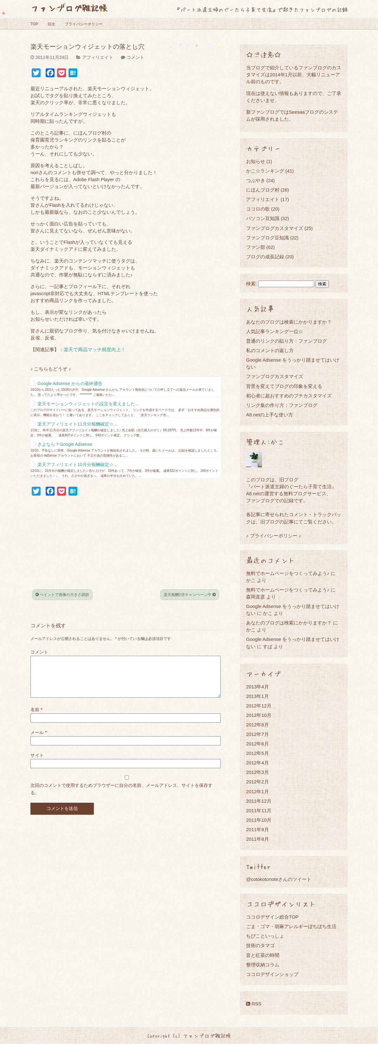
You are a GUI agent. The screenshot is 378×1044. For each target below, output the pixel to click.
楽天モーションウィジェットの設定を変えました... (88, 403)
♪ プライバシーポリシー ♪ (273, 535)
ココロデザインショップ (272, 974)
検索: (251, 283)
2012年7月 (257, 734)
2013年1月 (257, 696)
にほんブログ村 (262, 190)
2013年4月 (257, 686)
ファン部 (255, 247)
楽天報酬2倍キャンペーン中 (190, 594)
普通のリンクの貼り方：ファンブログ (286, 341)
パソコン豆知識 (262, 218)
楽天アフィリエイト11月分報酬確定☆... (77, 424)
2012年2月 (257, 781)
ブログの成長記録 (265, 256)
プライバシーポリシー (84, 24)
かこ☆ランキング (265, 171)
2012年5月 (257, 753)
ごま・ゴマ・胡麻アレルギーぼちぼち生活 (291, 926)
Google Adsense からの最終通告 (69, 383)
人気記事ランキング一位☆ (274, 331)
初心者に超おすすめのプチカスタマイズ (289, 395)
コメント (135, 57)
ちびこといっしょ (265, 936)
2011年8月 (257, 839)
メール (38, 740)
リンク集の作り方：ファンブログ (281, 405)
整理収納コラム (262, 964)
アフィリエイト (97, 57)
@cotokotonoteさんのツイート (278, 879)
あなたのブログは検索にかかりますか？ (289, 322)
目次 (51, 24)
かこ (267, 613)
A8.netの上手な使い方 (269, 414)
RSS (253, 1003)
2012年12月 (258, 705)
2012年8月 (257, 724)
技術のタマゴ (260, 945)
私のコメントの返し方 (270, 350)
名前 (36, 717)
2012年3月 (257, 772)
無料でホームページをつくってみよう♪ (287, 573)
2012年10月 (258, 715)
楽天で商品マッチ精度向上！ (95, 349)
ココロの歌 (258, 209)
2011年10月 (258, 820)
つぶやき (255, 180)
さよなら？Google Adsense (64, 444)
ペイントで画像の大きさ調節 (62, 594)
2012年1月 (257, 791)
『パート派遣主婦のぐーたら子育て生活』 (291, 486)
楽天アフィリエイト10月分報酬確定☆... (77, 464)
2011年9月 (257, 829)
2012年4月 (257, 762)
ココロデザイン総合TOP (272, 917)
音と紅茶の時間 (262, 955)
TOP (34, 24)
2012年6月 (257, 743)
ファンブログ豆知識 (267, 237)
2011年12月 (258, 801)
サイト (37, 762)
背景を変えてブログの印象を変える (284, 386)
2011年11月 (258, 810)
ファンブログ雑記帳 (69, 7)
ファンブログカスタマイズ (274, 228)
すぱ (267, 646)
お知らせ (255, 161)
